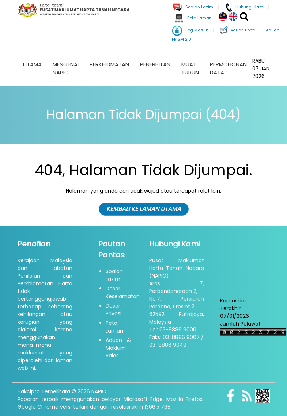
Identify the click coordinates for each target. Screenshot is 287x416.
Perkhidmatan (109, 64)
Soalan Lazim (114, 275)
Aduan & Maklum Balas (118, 348)
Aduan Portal (237, 30)
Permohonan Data (228, 68)
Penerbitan (155, 64)
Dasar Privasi (113, 309)
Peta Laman (192, 18)
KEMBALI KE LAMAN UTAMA (143, 209)
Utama (32, 64)
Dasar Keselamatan (123, 292)
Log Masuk (190, 30)
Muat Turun (190, 68)
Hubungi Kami (243, 7)
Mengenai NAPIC (66, 68)
